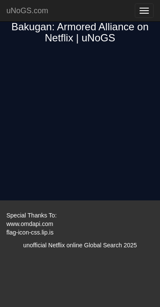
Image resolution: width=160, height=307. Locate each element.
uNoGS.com (27, 10)
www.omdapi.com (29, 223)
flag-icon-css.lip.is (29, 232)
